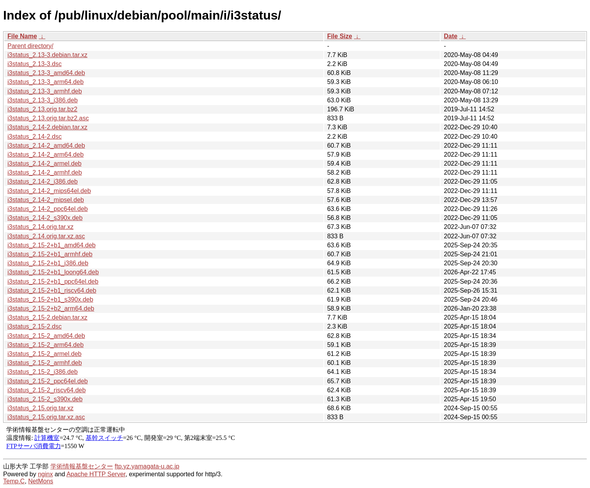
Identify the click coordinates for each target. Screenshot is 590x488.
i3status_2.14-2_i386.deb (42, 181)
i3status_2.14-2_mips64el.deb (49, 191)
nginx (45, 474)
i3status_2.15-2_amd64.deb (46, 335)
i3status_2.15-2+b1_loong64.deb (53, 272)
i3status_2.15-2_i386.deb (42, 371)
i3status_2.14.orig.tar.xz (40, 226)
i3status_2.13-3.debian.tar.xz (47, 55)
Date (450, 36)
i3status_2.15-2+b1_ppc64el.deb (53, 281)
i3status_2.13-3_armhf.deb (44, 91)
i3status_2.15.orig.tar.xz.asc (46, 417)
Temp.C (14, 481)
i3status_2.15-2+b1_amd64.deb (51, 245)
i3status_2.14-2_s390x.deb (44, 218)
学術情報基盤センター (81, 466)
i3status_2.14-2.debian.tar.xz (47, 127)
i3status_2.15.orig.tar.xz (40, 408)
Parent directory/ (30, 46)
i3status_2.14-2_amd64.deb (46, 145)
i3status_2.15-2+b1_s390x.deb (50, 299)
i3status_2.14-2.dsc (34, 136)
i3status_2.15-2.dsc (34, 326)
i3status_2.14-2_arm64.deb (45, 154)
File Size (339, 36)
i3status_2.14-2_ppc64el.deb (47, 209)
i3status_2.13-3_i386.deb (42, 100)
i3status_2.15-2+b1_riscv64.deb (51, 290)
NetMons (40, 481)
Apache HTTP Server (96, 474)
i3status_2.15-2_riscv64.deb (46, 390)
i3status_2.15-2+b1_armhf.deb (49, 254)
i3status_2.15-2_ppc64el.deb (47, 381)
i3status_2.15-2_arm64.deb (45, 344)
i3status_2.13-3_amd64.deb (46, 73)
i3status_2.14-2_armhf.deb (44, 172)
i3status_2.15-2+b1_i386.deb (47, 263)
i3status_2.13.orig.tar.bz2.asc (48, 118)
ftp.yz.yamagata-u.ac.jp (147, 466)
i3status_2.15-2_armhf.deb (44, 362)
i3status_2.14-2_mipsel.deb (45, 200)
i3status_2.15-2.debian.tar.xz (47, 317)
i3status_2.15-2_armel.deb (44, 353)
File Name (22, 36)
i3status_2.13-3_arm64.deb (45, 82)
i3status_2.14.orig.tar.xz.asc (46, 236)
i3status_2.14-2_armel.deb (44, 163)
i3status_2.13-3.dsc (34, 64)
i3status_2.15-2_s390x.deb (44, 399)
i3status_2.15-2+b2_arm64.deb (50, 308)
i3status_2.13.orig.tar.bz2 (42, 109)
